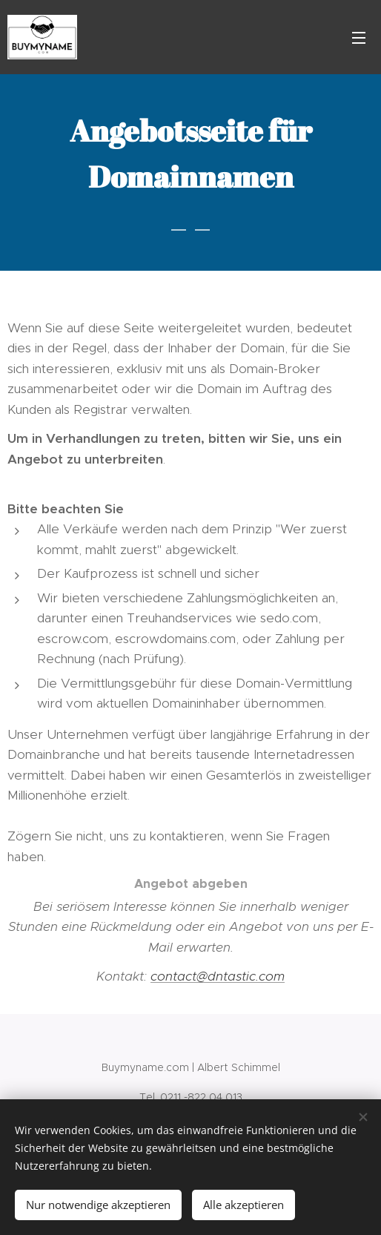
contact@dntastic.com (217, 976)
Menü (358, 38)
